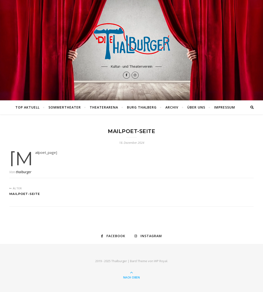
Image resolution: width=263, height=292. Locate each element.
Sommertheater (64, 107)
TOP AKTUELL (27, 107)
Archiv (171, 107)
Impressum (224, 107)
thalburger (23, 172)
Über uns (196, 107)
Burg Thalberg (142, 107)
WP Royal (160, 261)
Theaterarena (104, 107)
